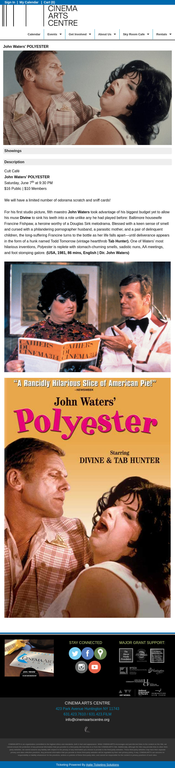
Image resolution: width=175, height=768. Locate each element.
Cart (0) (49, 2)
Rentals (161, 34)
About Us (104, 34)
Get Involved (78, 34)
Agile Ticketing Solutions (102, 764)
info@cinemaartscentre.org (87, 720)
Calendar (34, 34)
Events (52, 34)
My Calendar (29, 2)
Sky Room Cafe (134, 34)
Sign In (10, 2)
